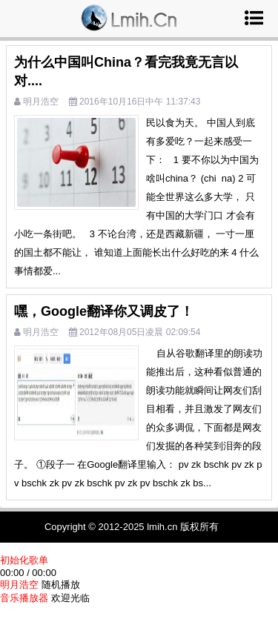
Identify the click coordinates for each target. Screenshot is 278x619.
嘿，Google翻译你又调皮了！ (103, 311)
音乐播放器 (24, 597)
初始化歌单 (24, 560)
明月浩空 (41, 101)
